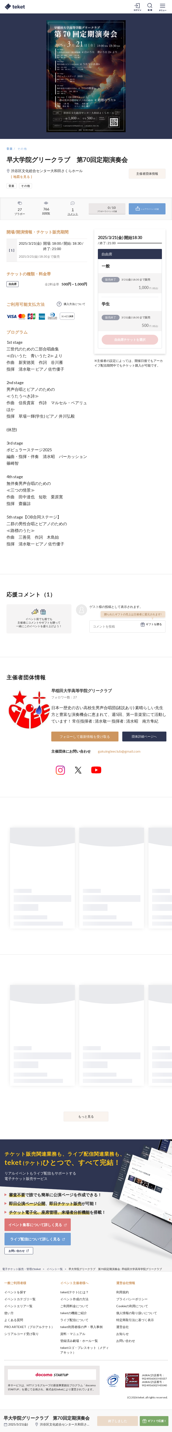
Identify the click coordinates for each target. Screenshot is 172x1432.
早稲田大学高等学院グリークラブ (81, 690)
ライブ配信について (74, 1320)
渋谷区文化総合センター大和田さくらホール (71, 1424)
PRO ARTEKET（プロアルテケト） (29, 1327)
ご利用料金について (74, 1306)
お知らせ (122, 1334)
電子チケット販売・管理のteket (21, 1269)
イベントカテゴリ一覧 (20, 1299)
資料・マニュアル (72, 1334)
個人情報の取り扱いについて (136, 1313)
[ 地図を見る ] (21, 177)
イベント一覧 (55, 1269)
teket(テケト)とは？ (74, 1292)
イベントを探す (15, 1292)
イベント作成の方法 (74, 1299)
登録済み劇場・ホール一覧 (79, 1341)
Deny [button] (133, 1410)
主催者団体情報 (147, 173)
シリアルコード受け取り (21, 1334)
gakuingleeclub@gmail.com (119, 751)
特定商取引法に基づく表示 (135, 1320)
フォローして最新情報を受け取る (85, 736)
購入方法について (74, 304)
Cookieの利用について (132, 1306)
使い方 (9, 1313)
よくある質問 (13, 1320)
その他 (22, 148)
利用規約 (122, 1292)
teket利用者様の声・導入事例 (81, 1327)
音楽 (9, 148)
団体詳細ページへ (144, 736)
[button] (6, 1415)
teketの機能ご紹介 (73, 1313)
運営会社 (122, 1327)
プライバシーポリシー (132, 1299)
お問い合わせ (125, 1341)
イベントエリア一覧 (18, 1306)
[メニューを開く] (163, 7)
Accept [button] (156, 1409)
